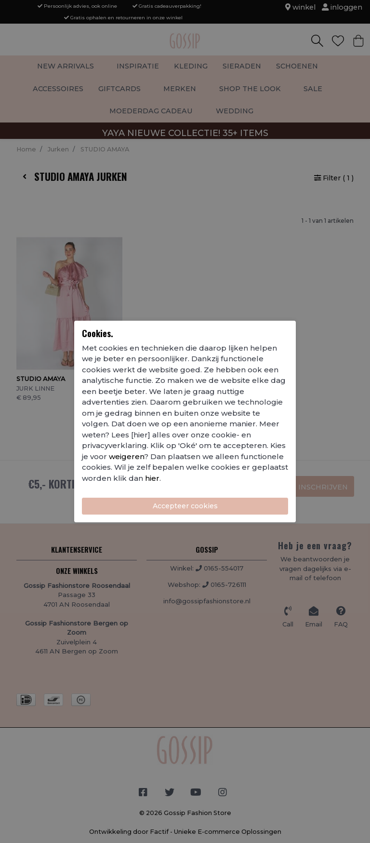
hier (152, 478)
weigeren (126, 456)
